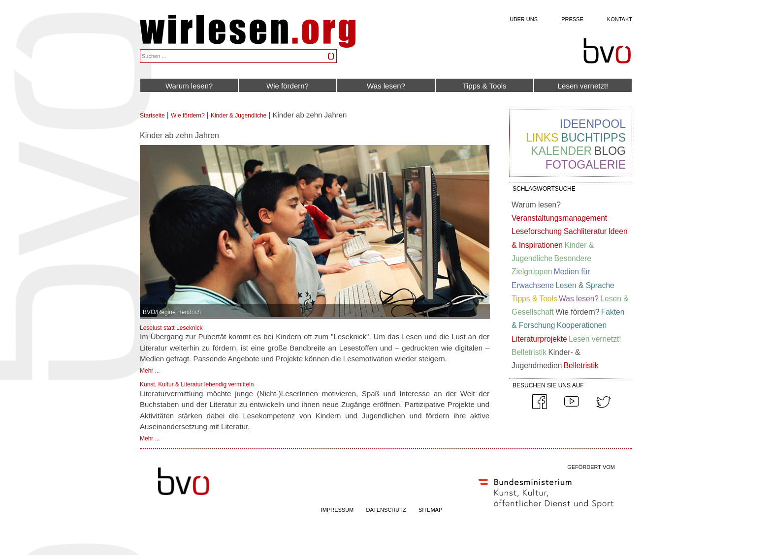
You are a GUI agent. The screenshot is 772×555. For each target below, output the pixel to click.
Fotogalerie (586, 164)
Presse (572, 19)
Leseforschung (537, 231)
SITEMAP (430, 510)
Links (542, 137)
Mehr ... (150, 370)
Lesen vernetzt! (583, 86)
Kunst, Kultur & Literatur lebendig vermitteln (197, 384)
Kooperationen (582, 325)
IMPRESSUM (337, 510)
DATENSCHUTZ (386, 510)
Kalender (561, 151)
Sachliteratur (585, 231)
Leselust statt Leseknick (171, 327)
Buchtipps (593, 137)
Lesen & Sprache (584, 285)
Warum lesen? (189, 86)
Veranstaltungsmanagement (559, 218)
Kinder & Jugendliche (238, 115)
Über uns (524, 19)
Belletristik (529, 352)
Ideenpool (593, 123)
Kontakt (619, 19)
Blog (610, 151)
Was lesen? (386, 86)
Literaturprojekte (539, 339)
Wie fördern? (287, 86)
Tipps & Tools (484, 86)
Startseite (152, 115)
